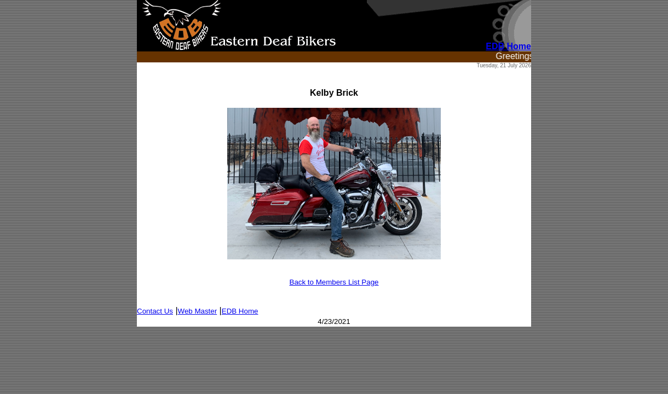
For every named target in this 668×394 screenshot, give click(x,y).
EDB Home (240, 311)
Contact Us (155, 311)
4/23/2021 (334, 321)
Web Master (197, 311)
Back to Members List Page (334, 282)
